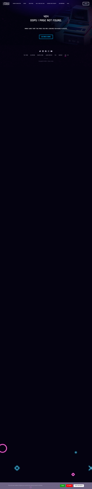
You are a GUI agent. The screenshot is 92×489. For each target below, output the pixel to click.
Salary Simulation (17, 3)
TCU (55, 55)
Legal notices (49, 55)
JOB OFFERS (31, 3)
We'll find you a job (40, 3)
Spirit (24, 3)
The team (26, 55)
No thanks (69, 485)
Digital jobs (40, 55)
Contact (60, 55)
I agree (62, 485)
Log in (85, 3)
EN (65, 55)
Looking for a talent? (51, 3)
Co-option (32, 55)
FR (67, 55)
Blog (68, 3)
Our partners (61, 3)
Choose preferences (79, 485)
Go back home (46, 37)
